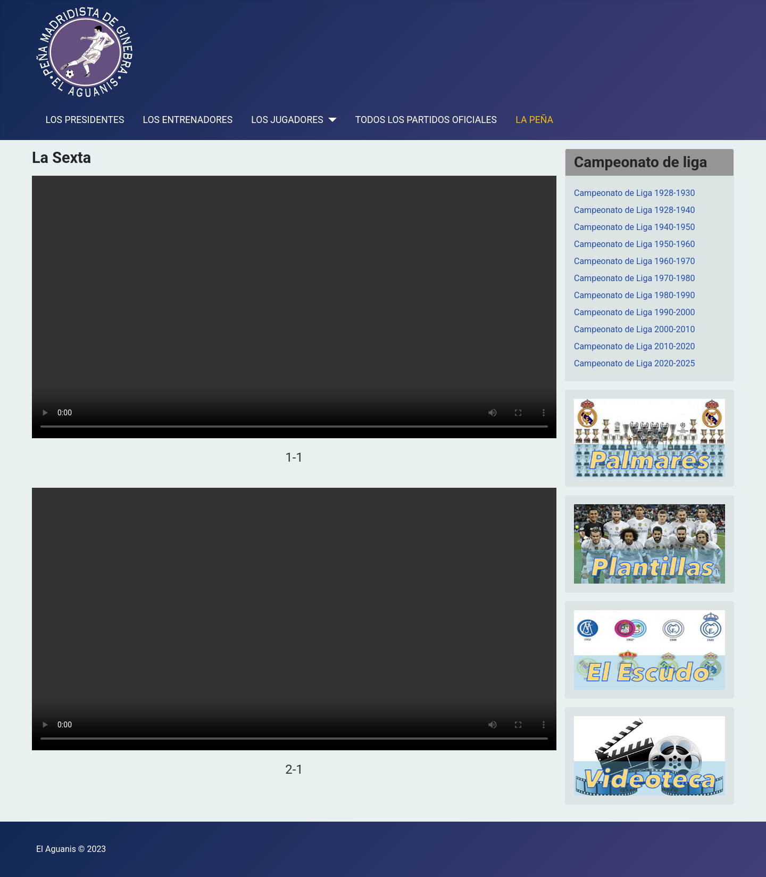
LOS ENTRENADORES (188, 119)
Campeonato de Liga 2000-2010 (634, 329)
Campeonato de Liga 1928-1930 (634, 193)
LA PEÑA (534, 119)
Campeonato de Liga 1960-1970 (634, 261)
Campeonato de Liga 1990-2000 (634, 312)
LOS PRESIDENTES (85, 119)
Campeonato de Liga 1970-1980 (634, 278)
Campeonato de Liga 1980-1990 (634, 295)
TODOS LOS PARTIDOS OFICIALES (426, 119)
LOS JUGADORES (287, 119)
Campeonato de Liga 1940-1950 (634, 227)
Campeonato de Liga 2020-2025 (634, 363)
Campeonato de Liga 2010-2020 (634, 346)
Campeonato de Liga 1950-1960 (634, 244)
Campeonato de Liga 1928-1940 (634, 210)
